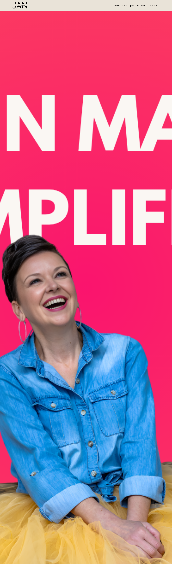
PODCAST (152, 5)
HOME (117, 5)
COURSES (140, 5)
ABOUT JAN (128, 5)
